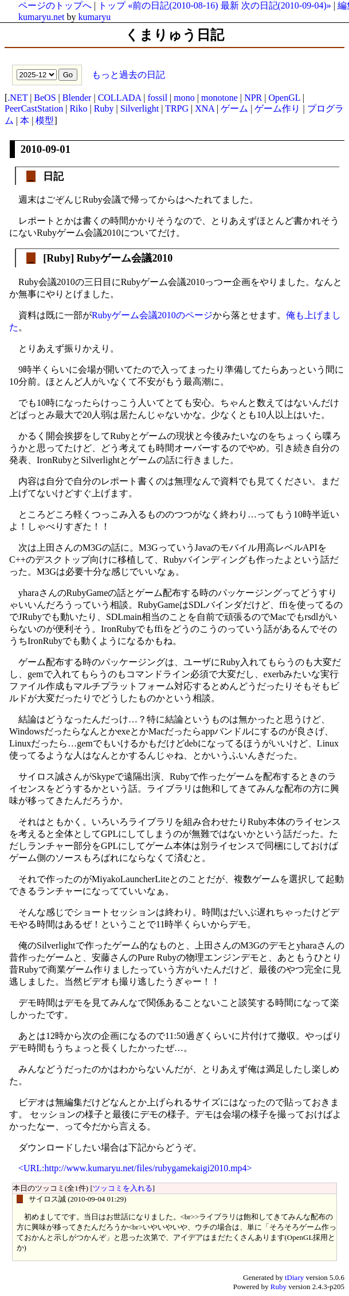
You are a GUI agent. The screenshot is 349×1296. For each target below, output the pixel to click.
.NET (17, 97)
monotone (219, 97)
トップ (112, 5)
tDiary (294, 1277)
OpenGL (284, 97)
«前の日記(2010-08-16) (173, 5)
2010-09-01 (45, 149)
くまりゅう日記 (174, 34)
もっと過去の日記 (127, 74)
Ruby (104, 108)
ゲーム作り (277, 108)
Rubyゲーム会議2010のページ (152, 315)
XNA (204, 108)
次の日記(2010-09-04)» (286, 5)
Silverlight (139, 108)
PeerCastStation (34, 108)
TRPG (177, 108)
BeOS (45, 97)
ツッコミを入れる (122, 1188)
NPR (253, 97)
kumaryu (94, 17)
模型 (45, 120)
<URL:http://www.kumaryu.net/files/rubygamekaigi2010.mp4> (135, 1168)
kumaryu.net (41, 17)
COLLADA (120, 97)
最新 (230, 5)
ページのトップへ (55, 5)
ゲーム (234, 108)
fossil (157, 97)
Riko (78, 108)
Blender (77, 97)
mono (184, 97)
